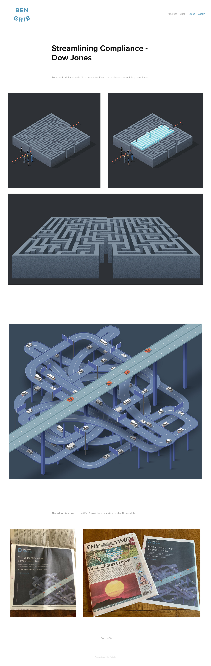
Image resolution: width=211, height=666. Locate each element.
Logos (192, 14)
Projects (172, 14)
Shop (182, 14)
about (201, 14)
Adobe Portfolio (110, 657)
